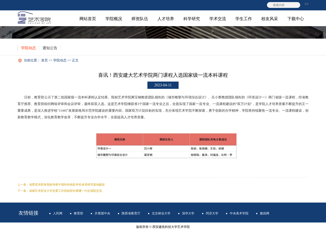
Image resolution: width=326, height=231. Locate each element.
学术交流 (217, 18)
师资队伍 (139, 18)
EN (307, 4)
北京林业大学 (161, 213)
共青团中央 (102, 213)
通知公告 (49, 48)
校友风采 (269, 18)
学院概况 (113, 18)
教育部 (78, 213)
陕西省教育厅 (131, 213)
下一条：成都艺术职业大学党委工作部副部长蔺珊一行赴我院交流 (59, 190)
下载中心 (295, 18)
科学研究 (191, 18)
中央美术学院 (239, 213)
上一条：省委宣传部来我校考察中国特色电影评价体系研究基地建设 (61, 184)
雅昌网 (264, 213)
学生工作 (243, 18)
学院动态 (28, 48)
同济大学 (212, 213)
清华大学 (188, 213)
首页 (44, 60)
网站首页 (87, 18)
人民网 (57, 213)
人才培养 (165, 18)
